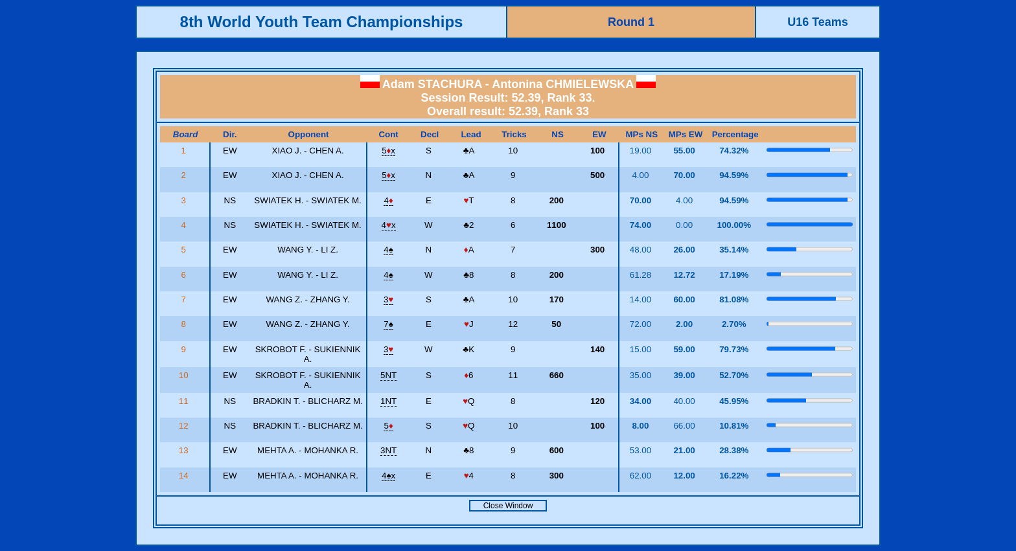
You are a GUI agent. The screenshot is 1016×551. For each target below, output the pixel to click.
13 (185, 450)
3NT (388, 450)
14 (185, 475)
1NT (388, 401)
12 (185, 426)
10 (185, 375)
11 (185, 401)
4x (389, 225)
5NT (388, 375)
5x (388, 150)
